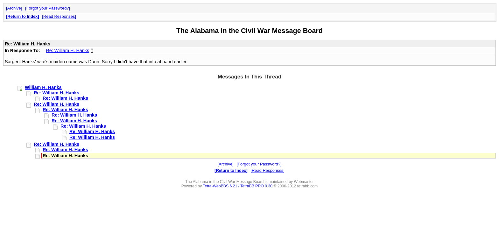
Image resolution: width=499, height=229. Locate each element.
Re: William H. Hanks (67, 50)
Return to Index (22, 16)
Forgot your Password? (47, 8)
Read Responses (59, 16)
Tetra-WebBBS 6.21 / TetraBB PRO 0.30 (237, 186)
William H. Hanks (43, 87)
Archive (14, 8)
